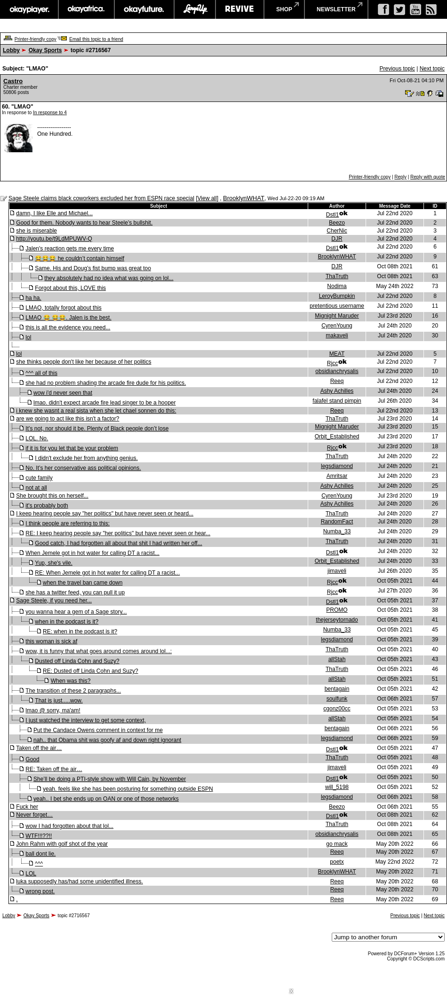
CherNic (337, 230)
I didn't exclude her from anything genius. (86, 458)
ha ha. (33, 298)
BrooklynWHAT (243, 198)
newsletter (336, 9)
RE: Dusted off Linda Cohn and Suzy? (90, 671)
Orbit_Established (337, 436)
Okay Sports (45, 50)
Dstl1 (332, 214)
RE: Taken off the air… (53, 769)
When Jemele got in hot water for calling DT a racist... (92, 553)
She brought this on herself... (52, 495)
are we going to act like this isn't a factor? (67, 418)
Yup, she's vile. (53, 563)
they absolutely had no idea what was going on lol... (108, 278)
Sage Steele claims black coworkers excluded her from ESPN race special (101, 198)
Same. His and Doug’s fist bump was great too (93, 268)
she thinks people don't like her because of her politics (83, 362)
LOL (30, 873)
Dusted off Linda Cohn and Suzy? (77, 661)
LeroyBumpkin (337, 296)
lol (28, 337)
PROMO (336, 610)
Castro (13, 81)
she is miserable (36, 230)
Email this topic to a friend (96, 39)
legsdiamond (337, 466)
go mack (336, 844)
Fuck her (27, 806)
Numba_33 (337, 531)
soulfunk (337, 698)
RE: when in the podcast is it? (80, 631)
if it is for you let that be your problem (71, 448)
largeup (195, 9)
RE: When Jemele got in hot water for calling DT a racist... (107, 572)
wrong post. (40, 891)
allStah (337, 659)
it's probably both (46, 505)
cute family (38, 478)
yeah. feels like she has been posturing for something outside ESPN (128, 789)
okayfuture (144, 9)
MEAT (336, 354)
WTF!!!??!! (38, 836)
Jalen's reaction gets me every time (69, 248)
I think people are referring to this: (67, 523)
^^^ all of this (41, 373)
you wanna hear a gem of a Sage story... (76, 611)
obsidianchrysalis (336, 371)
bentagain (337, 689)
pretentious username (337, 306)
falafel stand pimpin (336, 401)
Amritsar (337, 476)
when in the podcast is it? (66, 621)
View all (207, 198)
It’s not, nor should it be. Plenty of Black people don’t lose (96, 428)
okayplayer (29, 9)
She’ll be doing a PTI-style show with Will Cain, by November (109, 779)
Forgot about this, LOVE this (70, 288)
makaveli (337, 335)
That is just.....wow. (58, 700)
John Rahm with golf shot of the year (62, 844)
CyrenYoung (336, 325)
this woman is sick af (51, 641)
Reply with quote (427, 176)
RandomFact (337, 521)
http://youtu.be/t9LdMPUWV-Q (54, 238)
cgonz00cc (336, 708)
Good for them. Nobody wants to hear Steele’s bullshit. (84, 222)
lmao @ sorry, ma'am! (52, 710)
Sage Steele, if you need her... (54, 600)
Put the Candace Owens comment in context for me (98, 730)
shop (284, 9)
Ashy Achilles (337, 391)
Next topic (432, 68)
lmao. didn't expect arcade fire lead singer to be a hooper (104, 402)
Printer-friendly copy (35, 39)
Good (32, 759)
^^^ (39, 863)
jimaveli (336, 571)
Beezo (337, 222)
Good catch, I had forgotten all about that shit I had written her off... (118, 543)
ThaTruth (337, 276)
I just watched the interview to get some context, (85, 720)
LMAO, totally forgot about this (63, 307)
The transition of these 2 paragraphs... (73, 690)
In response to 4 (50, 112)
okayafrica (86, 9)
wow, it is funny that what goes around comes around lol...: (98, 651)
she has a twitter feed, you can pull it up (75, 592)
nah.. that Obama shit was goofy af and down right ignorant (107, 740)
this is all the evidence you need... (67, 327)
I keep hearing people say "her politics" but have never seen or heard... (104, 513)
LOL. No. (36, 438)
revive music (239, 9)
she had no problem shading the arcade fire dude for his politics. (105, 383)
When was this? (71, 681)
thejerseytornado (337, 619)
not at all (36, 487)
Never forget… (34, 814)
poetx (336, 861)
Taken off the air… (39, 748)
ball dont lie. (40, 853)
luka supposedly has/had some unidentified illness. (79, 881)
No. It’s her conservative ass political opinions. (83, 468)
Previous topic (397, 68)
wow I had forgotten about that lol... (69, 826)
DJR (336, 238)
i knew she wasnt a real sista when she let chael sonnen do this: (96, 410)
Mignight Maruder (337, 315)
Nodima (336, 286)
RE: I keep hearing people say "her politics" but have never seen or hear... (117, 533)
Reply (400, 176)
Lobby (11, 50)
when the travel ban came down (82, 582)
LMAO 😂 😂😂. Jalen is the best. (68, 317)
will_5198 (337, 787)
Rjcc (332, 363)
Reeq (337, 381)
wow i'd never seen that (62, 393)
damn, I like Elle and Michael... (54, 213)
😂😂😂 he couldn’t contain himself (79, 258)
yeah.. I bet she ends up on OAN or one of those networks (106, 798)
